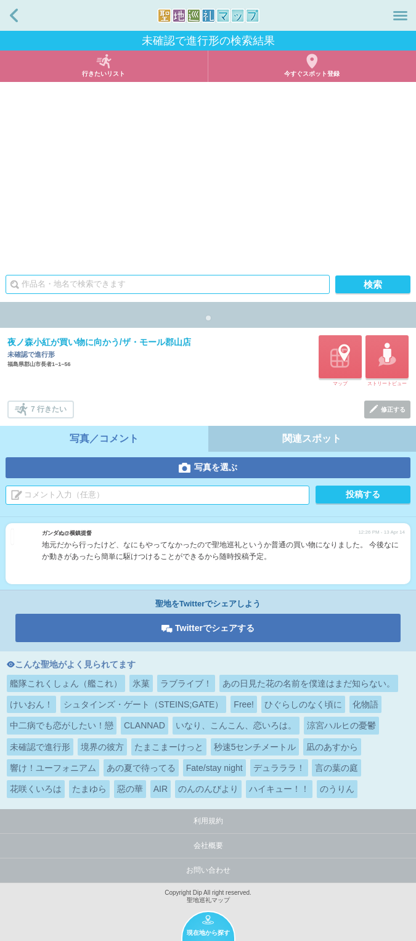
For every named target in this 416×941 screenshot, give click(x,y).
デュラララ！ (279, 768)
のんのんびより (208, 789)
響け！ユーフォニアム (53, 768)
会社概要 (208, 845)
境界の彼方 (102, 747)
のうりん (337, 789)
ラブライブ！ (186, 683)
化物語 (365, 704)
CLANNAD (144, 725)
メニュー (400, 15)
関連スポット (311, 438)
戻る (14, 15)
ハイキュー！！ (279, 789)
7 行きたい (49, 409)
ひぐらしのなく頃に (303, 704)
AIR (160, 789)
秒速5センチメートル (255, 747)
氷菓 (141, 683)
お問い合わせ (208, 870)
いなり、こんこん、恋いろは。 (236, 725)
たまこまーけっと (168, 747)
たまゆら (89, 789)
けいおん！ (31, 704)
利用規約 (208, 821)
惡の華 (130, 789)
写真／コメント (104, 438)
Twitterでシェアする (215, 628)
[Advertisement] (208, 174)
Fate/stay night (214, 768)
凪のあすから (332, 747)
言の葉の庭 (336, 768)
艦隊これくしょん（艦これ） (66, 683)
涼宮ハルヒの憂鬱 (341, 725)
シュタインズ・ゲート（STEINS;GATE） (143, 704)
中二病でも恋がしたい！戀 (61, 725)
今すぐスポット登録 (312, 73)
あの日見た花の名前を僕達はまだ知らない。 (308, 683)
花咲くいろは (36, 789)
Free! (244, 704)
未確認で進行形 (40, 747)
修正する (393, 409)
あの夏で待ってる (141, 768)
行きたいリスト (103, 73)
